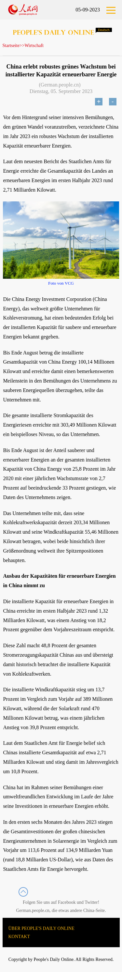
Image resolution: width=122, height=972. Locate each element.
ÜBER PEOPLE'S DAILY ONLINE (41, 928)
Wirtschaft (34, 45)
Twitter (91, 902)
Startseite (11, 45)
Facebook (66, 902)
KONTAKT (19, 936)
